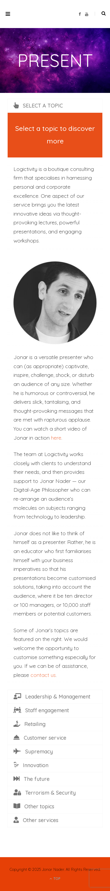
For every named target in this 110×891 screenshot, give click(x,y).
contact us (43, 675)
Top (55, 878)
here (56, 437)
